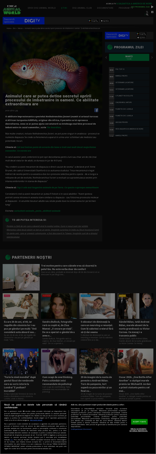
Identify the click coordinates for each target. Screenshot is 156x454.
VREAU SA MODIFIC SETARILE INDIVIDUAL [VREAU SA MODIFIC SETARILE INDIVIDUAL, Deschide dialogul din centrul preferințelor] (138, 430)
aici (11, 439)
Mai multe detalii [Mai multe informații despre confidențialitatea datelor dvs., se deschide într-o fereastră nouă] (36, 420)
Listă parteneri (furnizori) (81, 429)
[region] (78, 427)
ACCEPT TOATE (139, 421)
